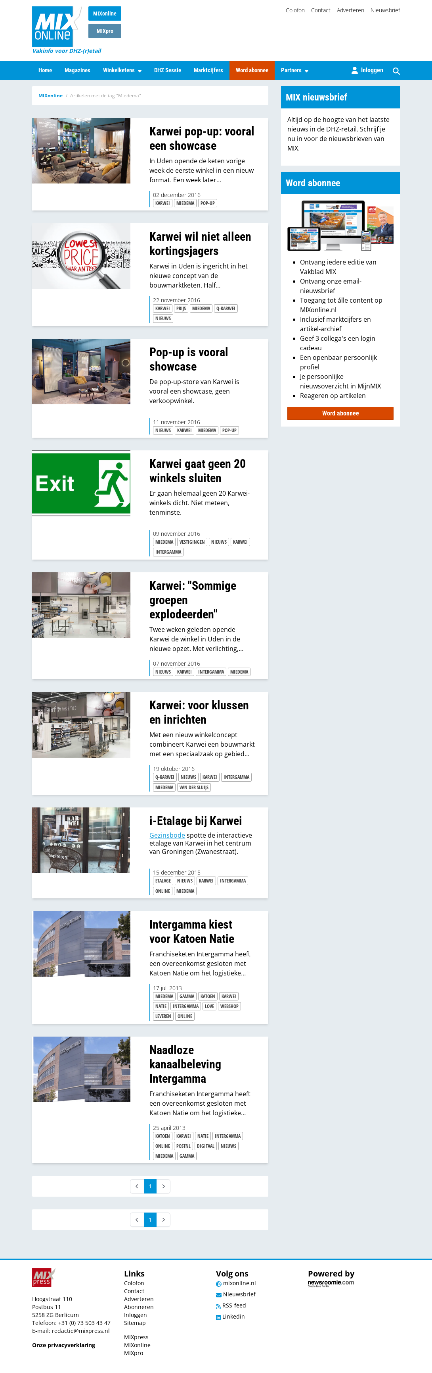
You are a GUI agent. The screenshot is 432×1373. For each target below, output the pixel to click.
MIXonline (105, 13)
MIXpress (136, 1337)
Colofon (295, 10)
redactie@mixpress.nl (81, 1330)
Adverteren (350, 10)
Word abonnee (252, 70)
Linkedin (230, 1316)
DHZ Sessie (167, 70)
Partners (294, 70)
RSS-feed (231, 1305)
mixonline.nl (236, 1283)
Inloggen (135, 1315)
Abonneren (139, 1307)
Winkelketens (122, 70)
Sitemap (135, 1323)
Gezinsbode (167, 835)
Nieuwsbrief (385, 10)
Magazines (77, 70)
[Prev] (137, 1186)
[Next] (163, 1186)
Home (45, 70)
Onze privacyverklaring (63, 1345)
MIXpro (105, 31)
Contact (321, 10)
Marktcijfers (208, 70)
